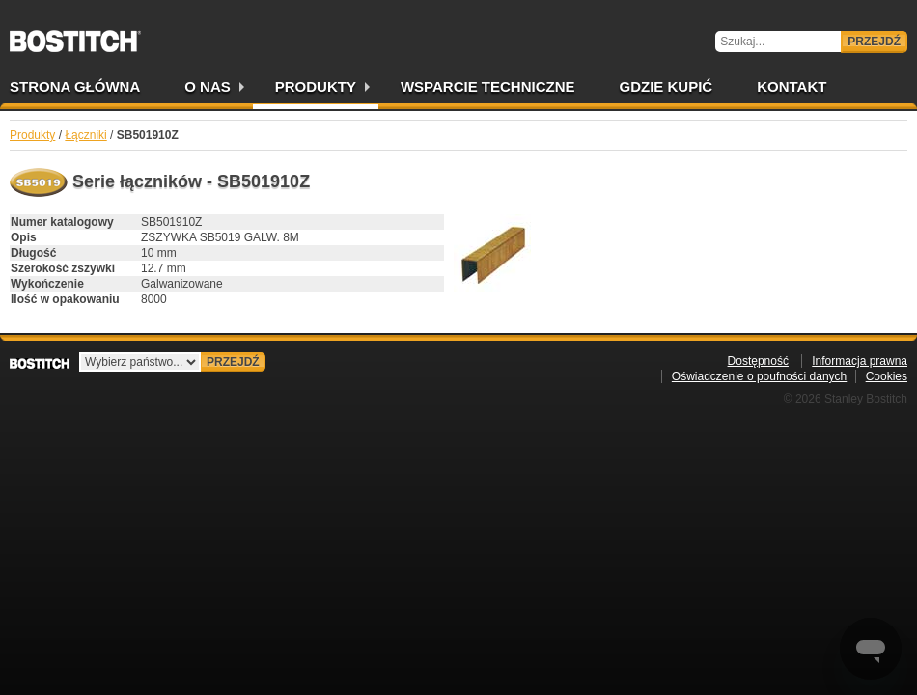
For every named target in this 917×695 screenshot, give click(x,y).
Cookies (886, 376)
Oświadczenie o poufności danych (759, 376)
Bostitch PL (75, 34)
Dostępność (758, 361)
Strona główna (75, 86)
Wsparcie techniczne (488, 86)
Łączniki (85, 135)
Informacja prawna (859, 361)
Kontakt (791, 86)
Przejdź (874, 41)
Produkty (315, 86)
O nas (207, 86)
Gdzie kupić (666, 86)
